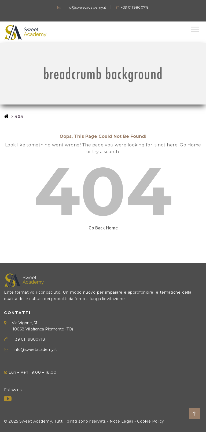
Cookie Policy (150, 421)
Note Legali (121, 421)
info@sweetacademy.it (81, 7)
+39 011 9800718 (132, 7)
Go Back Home (103, 227)
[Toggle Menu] (195, 29)
